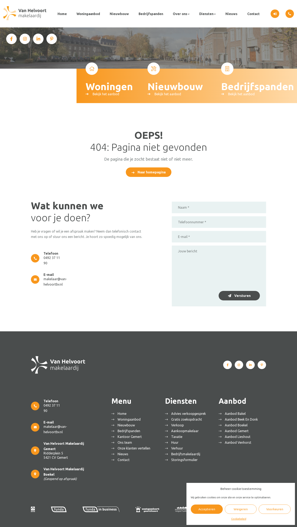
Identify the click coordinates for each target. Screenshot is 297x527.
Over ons (179, 13)
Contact (252, 13)
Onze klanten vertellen (135, 447)
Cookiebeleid (238, 519)
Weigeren (241, 509)
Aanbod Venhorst (239, 441)
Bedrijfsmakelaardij (186, 453)
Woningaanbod (88, 13)
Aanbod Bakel (236, 412)
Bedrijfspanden (150, 13)
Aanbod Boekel (237, 424)
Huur (175, 441)
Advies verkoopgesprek (189, 412)
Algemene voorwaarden (103, 519)
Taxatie (177, 436)
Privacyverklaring (132, 519)
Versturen (242, 294)
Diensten (205, 13)
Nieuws (230, 13)
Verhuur (178, 447)
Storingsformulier (185, 459)
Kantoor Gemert (131, 436)
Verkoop (178, 424)
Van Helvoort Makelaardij (70, 519)
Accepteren (206, 509)
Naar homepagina (152, 171)
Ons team (126, 441)
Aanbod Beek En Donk (242, 418)
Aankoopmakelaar (186, 430)
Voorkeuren (274, 509)
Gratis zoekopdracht (187, 418)
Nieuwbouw (118, 13)
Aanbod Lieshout (238, 436)
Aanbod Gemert (238, 430)
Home (62, 13)
